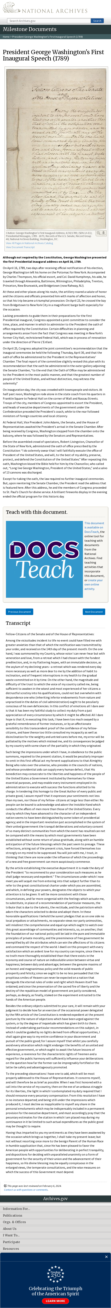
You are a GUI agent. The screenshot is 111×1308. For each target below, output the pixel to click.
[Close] (106, 1257)
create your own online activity (93, 584)
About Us (10, 1229)
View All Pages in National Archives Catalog (29, 243)
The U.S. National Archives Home (45, 9)
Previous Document (19, 611)
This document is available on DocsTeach (94, 527)
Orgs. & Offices (14, 1222)
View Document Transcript (20, 247)
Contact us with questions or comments (26, 1189)
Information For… (16, 1209)
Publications (12, 1215)
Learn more (55, 1301)
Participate (11, 1242)
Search (97, 20)
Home (6, 36)
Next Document (94, 611)
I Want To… (11, 1235)
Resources (11, 1249)
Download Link (103, 233)
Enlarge (99, 233)
